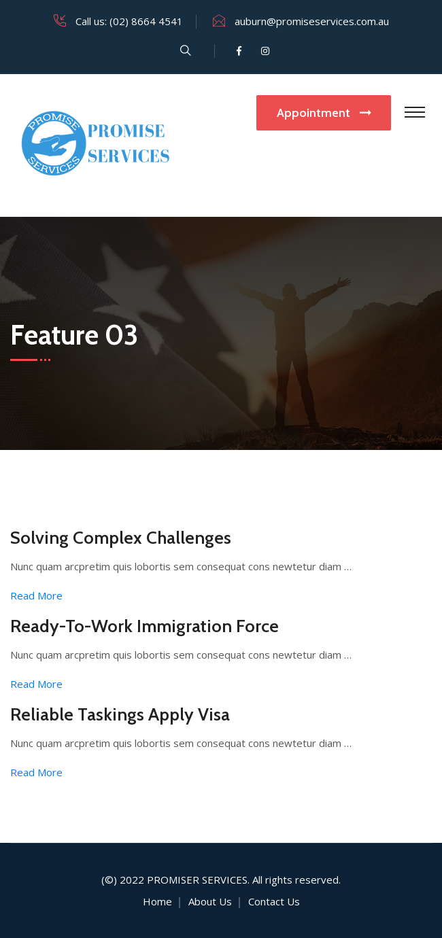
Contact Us (274, 901)
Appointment (324, 112)
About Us (210, 901)
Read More (36, 595)
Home (157, 901)
